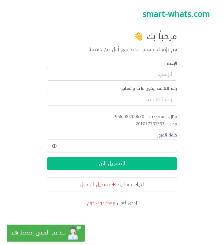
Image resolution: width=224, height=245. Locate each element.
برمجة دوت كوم (101, 203)
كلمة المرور (167, 135)
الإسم (172, 63)
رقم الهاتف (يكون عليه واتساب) (148, 88)
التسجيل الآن (112, 163)
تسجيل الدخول (98, 184)
